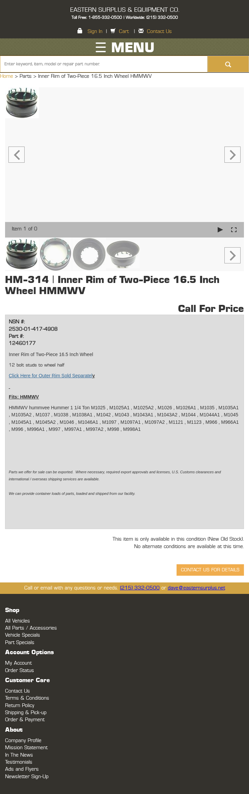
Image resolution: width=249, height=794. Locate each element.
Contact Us (159, 31)
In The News (19, 755)
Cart (124, 31)
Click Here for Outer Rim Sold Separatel (50, 375)
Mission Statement (26, 747)
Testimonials (18, 762)
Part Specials (19, 642)
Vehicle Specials (22, 635)
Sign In (95, 31)
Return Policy (19, 705)
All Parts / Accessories (31, 628)
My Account (18, 663)
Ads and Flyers (22, 769)
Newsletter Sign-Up (27, 776)
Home (7, 76)
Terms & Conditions (27, 698)
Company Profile (23, 740)
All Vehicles (17, 621)
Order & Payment (24, 719)
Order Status (19, 670)
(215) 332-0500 (140, 588)
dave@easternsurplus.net (196, 588)
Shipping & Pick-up (25, 712)
